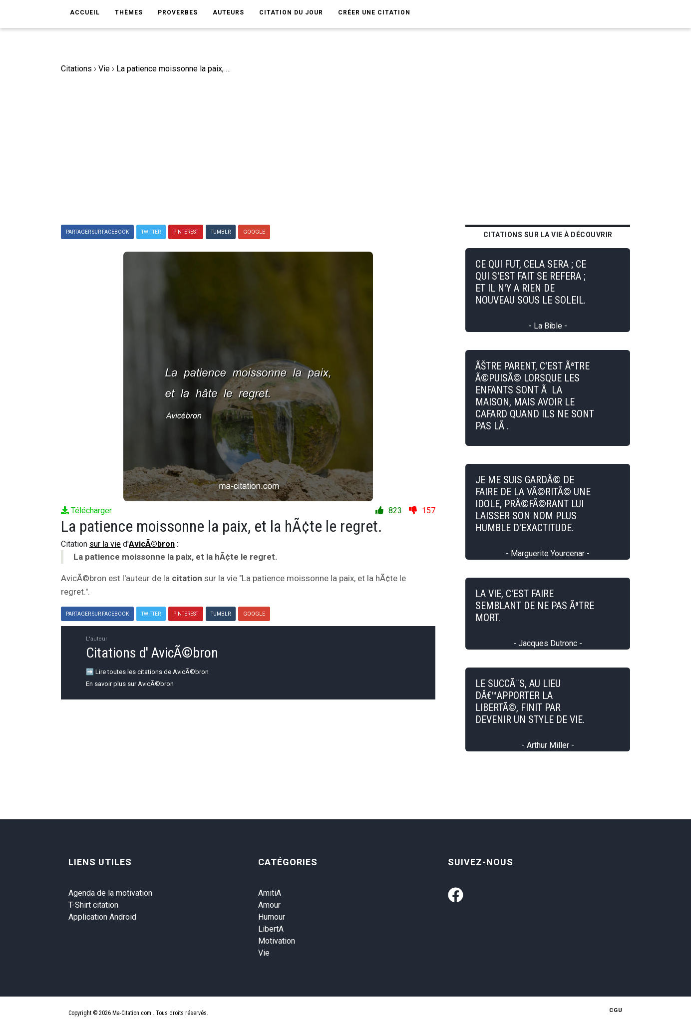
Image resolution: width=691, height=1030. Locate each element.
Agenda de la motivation (110, 893)
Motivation (276, 941)
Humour (271, 917)
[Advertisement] (353, 150)
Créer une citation (374, 12)
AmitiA (269, 893)
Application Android (102, 917)
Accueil (85, 12)
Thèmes (129, 12)
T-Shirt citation (93, 905)
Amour (269, 905)
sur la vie (105, 544)
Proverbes (178, 12)
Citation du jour (291, 12)
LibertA (271, 929)
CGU (616, 1010)
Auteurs (228, 12)
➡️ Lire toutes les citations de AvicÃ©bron (147, 672)
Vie (264, 953)
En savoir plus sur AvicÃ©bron (130, 683)
